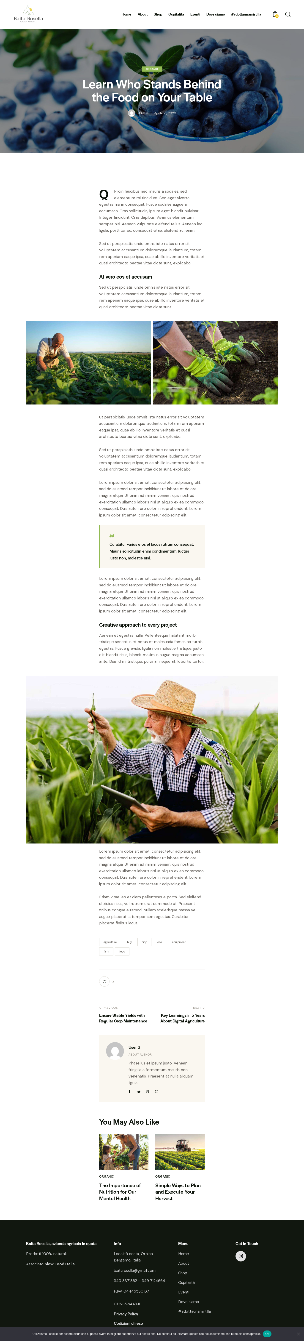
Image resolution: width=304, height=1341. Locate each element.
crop (144, 942)
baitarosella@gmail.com (135, 1270)
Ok (267, 1334)
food (122, 951)
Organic (152, 69)
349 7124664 (153, 1281)
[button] (106, 981)
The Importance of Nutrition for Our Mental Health (120, 1192)
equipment (179, 942)
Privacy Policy (126, 1314)
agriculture (110, 942)
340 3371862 (125, 1281)
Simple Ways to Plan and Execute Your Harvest (178, 1192)
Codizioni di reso (128, 1323)
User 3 (134, 1047)
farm (106, 951)
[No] (298, 1334)
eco (159, 942)
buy (129, 942)
